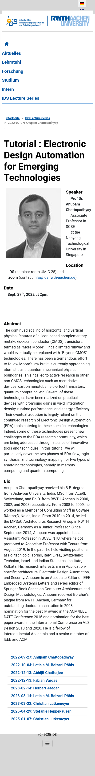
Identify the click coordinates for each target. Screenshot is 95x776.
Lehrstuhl (11, 62)
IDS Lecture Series (20, 98)
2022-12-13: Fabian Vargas (34, 680)
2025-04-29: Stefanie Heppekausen (41, 711)
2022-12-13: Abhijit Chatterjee (37, 672)
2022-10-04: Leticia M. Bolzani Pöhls (42, 665)
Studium (10, 80)
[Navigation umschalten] (47, 743)
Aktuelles (11, 53)
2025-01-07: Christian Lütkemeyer (40, 719)
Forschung (12, 71)
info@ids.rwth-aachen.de (54, 277)
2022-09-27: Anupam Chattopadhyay (42, 657)
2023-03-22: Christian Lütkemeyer (40, 703)
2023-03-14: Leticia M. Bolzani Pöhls (42, 696)
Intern (8, 89)
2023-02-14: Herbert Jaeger (35, 688)
